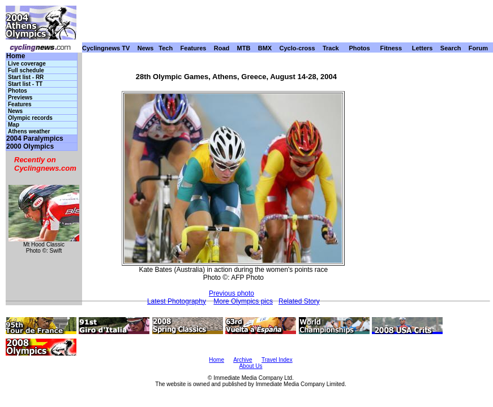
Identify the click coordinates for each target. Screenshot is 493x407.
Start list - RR (26, 77)
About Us (250, 366)
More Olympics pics (243, 301)
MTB (244, 48)
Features (194, 48)
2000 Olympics (30, 146)
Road (222, 48)
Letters (422, 48)
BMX (265, 48)
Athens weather (29, 131)
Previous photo (231, 293)
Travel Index (277, 360)
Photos (359, 48)
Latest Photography (176, 301)
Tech (165, 48)
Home (15, 56)
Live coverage (27, 63)
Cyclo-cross (297, 48)
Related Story (299, 301)
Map (13, 125)
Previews (20, 97)
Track (331, 48)
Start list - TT (25, 84)
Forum (478, 48)
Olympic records (30, 118)
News (146, 48)
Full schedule (26, 70)
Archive (242, 360)
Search (450, 48)
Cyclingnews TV (106, 48)
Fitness (391, 48)
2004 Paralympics (34, 138)
